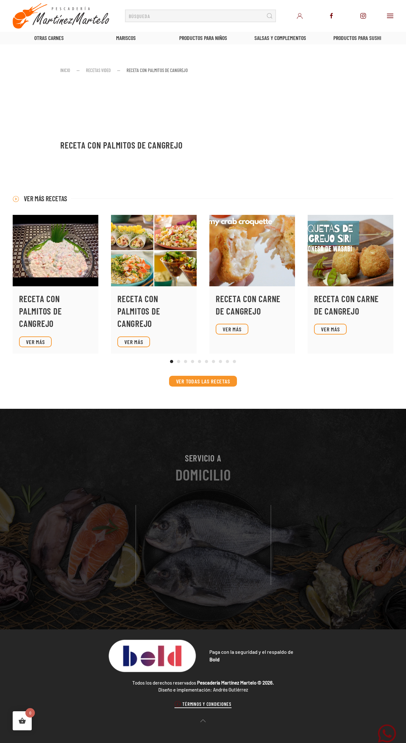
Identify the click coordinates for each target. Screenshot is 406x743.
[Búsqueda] (200, 16)
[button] (390, 16)
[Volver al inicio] (61, 16)
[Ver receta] (55, 284)
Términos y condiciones (203, 704)
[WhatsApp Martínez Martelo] (386, 733)
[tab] (171, 361)
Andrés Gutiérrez (230, 690)
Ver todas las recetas (203, 381)
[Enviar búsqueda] (269, 16)
